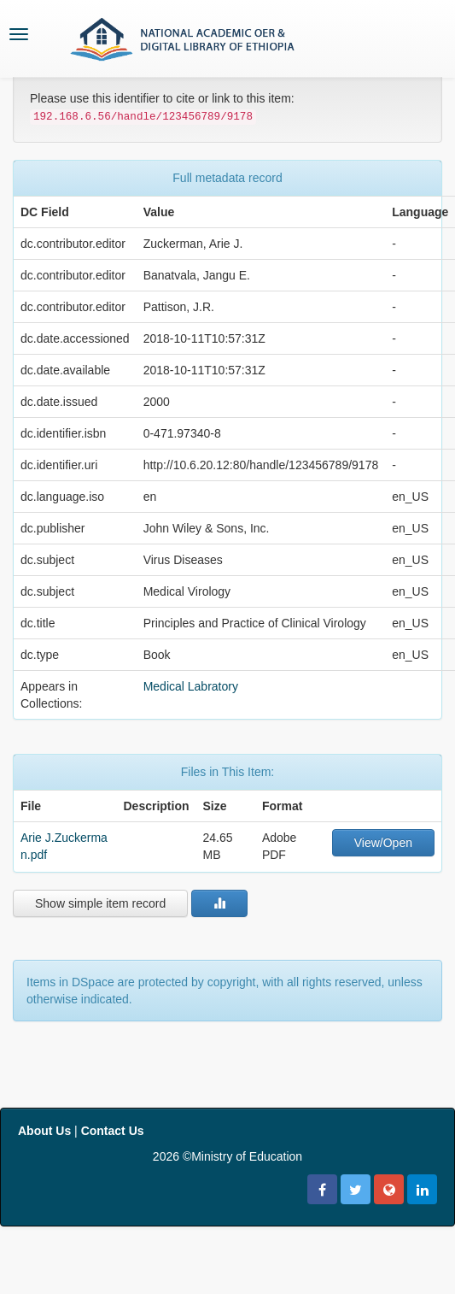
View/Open (383, 843)
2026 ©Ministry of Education (227, 1156)
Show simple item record (100, 903)
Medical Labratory (190, 686)
